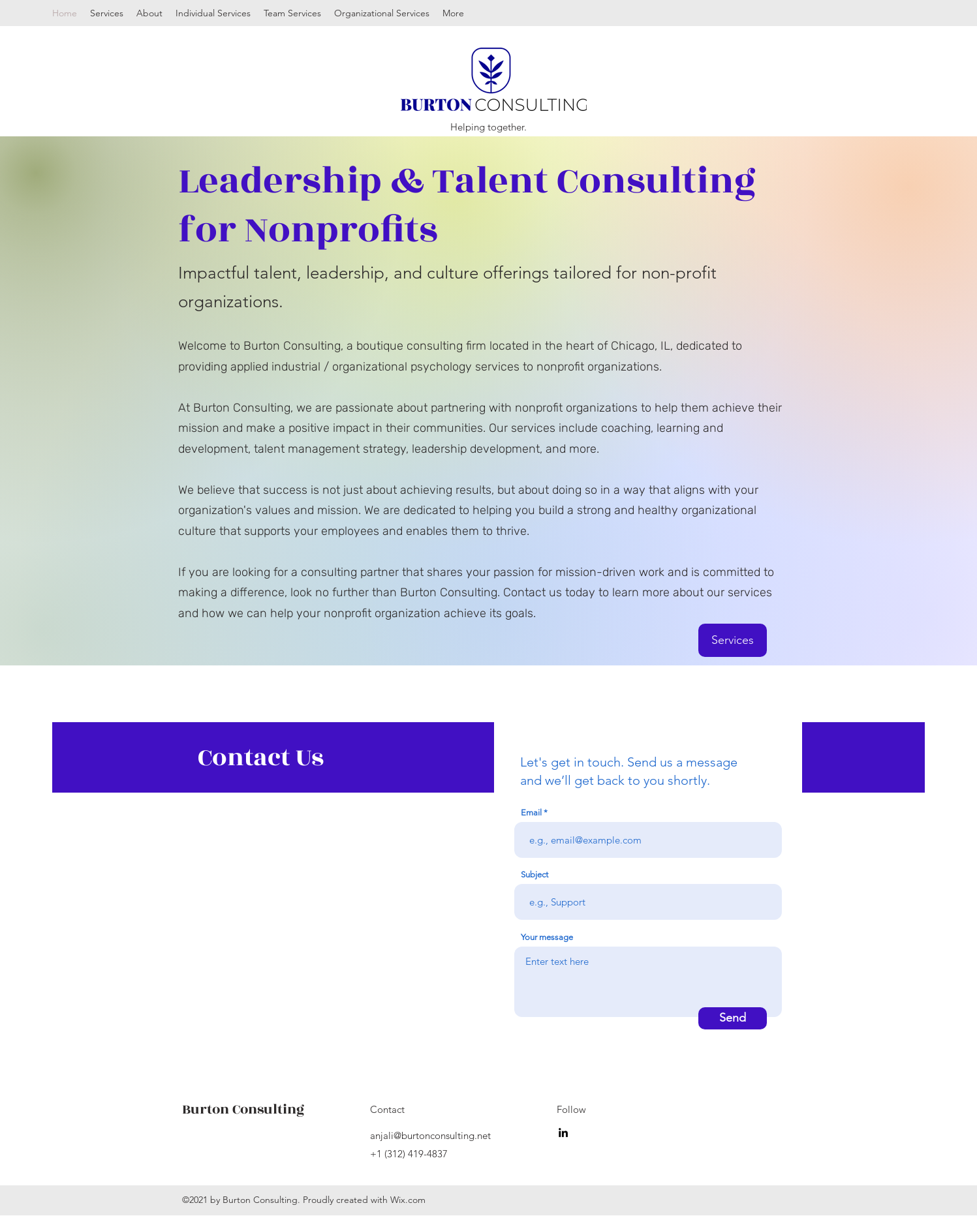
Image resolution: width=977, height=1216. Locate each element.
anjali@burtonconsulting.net (430, 1135)
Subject (534, 874)
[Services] (732, 640)
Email (531, 812)
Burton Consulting (243, 1109)
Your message (547, 937)
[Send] (732, 1018)
